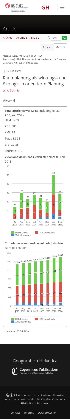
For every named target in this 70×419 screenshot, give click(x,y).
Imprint (29, 412)
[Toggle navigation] (62, 7)
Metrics (60, 47)
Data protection (47, 412)
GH (45, 7)
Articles (7, 37)
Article (47, 47)
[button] (49, 37)
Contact (15, 412)
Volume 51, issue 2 (27, 37)
